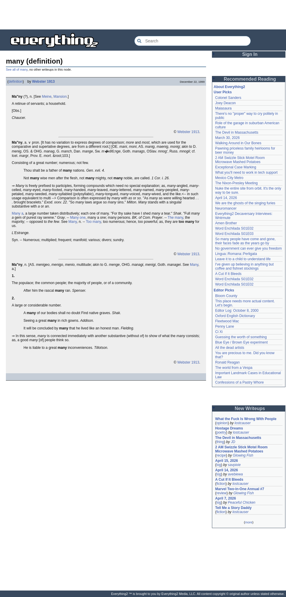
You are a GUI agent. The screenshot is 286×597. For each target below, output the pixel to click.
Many (72, 222)
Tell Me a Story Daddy (233, 508)
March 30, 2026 (227, 138)
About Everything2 (229, 87)
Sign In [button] (249, 54)
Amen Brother (226, 223)
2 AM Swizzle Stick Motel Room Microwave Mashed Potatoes (240, 160)
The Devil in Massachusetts (236, 132)
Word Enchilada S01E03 (234, 234)
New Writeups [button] (250, 408)
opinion (222, 423)
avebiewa (235, 474)
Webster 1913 (43, 81)
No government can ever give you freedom (248, 248)
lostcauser (243, 423)
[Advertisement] (143, 14)
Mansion (60, 96)
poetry (221, 432)
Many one (78, 217)
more (248, 522)
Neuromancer (226, 208)
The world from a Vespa (233, 368)
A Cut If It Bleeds (228, 274)
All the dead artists (229, 348)
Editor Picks (224, 290)
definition (16, 81)
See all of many (17, 69)
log (218, 465)
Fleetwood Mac (227, 321)
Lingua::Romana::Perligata (236, 254)
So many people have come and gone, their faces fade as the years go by (245, 241)
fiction (220, 484)
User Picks (223, 92)
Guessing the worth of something (241, 337)
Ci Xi (219, 332)
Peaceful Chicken (241, 502)
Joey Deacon (225, 103)
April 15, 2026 (226, 461)
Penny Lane (224, 326)
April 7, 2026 (225, 498)
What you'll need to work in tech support (246, 172)
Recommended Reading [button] (250, 79)
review (221, 493)
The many (175, 217)
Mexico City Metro (229, 178)
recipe (221, 455)
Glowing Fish (243, 455)
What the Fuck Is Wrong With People (245, 419)
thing (220, 442)
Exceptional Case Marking (235, 167)
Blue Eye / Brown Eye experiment (241, 342)
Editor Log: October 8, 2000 (236, 311)
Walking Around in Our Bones (238, 143)
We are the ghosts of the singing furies (245, 203)
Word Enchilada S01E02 (234, 228)
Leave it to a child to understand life (243, 259)
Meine (46, 96)
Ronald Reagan (227, 362)
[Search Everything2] (192, 41)
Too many (93, 222)
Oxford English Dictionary (235, 316)
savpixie (234, 465)
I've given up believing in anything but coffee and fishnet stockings (244, 266)
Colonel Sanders (228, 98)
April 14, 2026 (226, 198)
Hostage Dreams (229, 428)
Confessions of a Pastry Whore (239, 382)
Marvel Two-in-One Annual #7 (239, 489)
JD (233, 442)
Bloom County (226, 296)
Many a (17, 213)
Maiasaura (223, 108)
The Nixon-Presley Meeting (236, 183)
